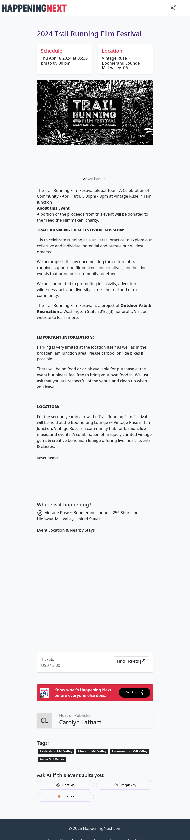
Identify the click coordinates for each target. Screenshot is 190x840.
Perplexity (124, 785)
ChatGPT (65, 785)
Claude (65, 797)
